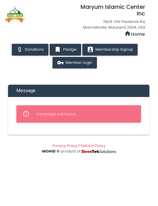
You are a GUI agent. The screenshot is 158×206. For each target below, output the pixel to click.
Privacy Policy (64, 145)
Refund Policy (93, 145)
